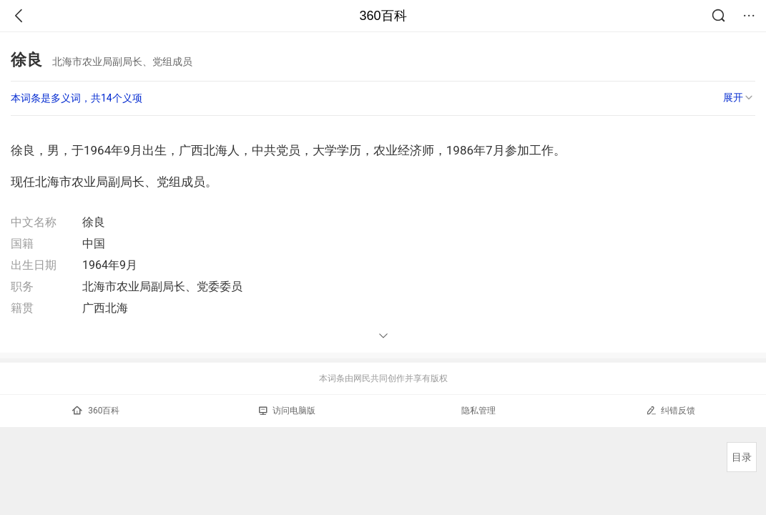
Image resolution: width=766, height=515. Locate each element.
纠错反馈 (670, 410)
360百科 (382, 16)
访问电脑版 (287, 411)
